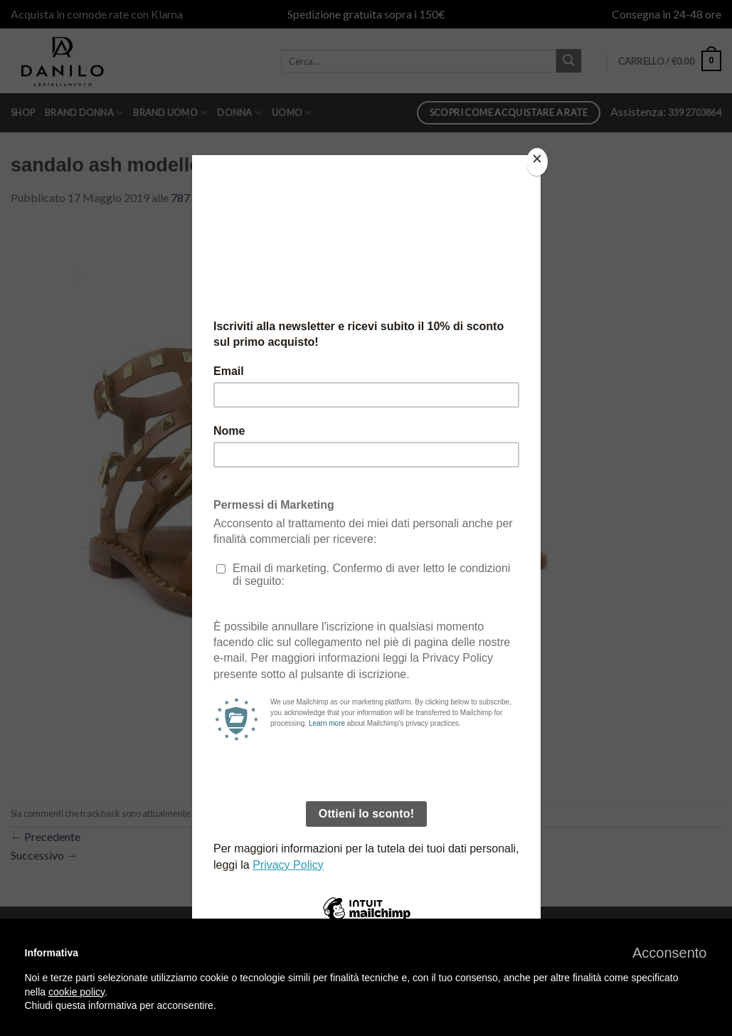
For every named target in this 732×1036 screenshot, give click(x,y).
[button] (669, 952)
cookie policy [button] (76, 992)
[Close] (537, 162)
